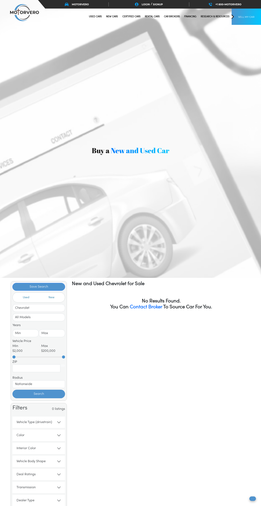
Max (44, 346)
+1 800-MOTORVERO (225, 4)
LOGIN (146, 4)
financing (190, 16)
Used (26, 297)
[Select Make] (38, 308)
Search (39, 394)
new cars (112, 16)
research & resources (215, 16)
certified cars (131, 16)
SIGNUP (158, 4)
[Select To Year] (52, 333)
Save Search (39, 286)
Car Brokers (172, 16)
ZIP (14, 362)
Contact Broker (146, 307)
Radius (17, 378)
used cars (95, 16)
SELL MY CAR (246, 16)
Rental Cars (152, 16)
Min (15, 346)
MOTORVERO (77, 4)
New (51, 297)
